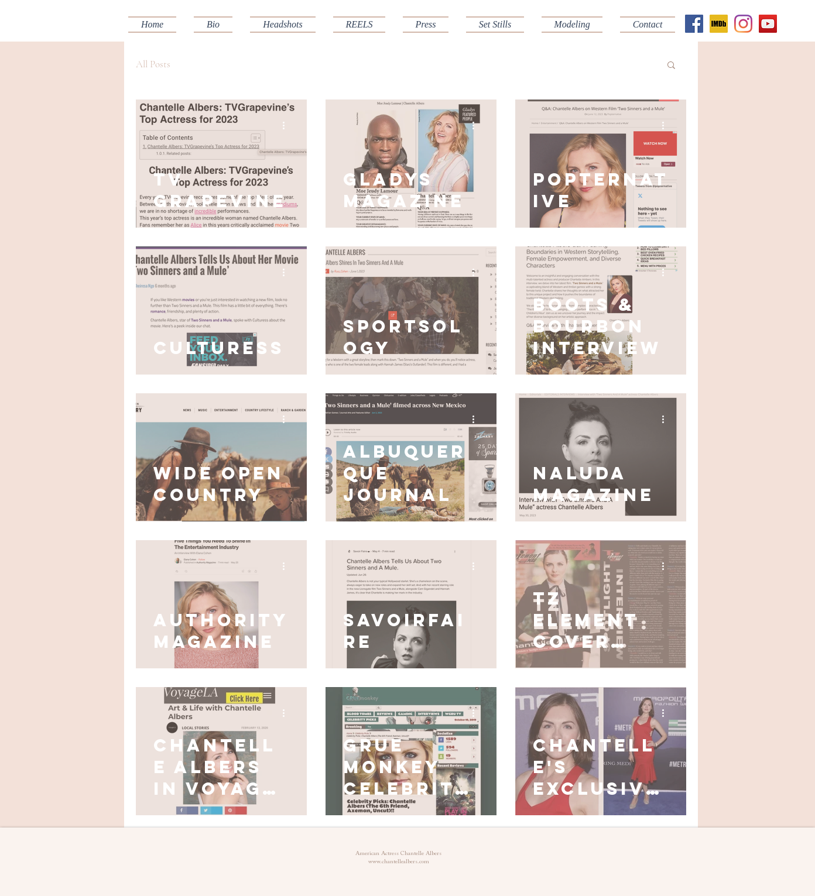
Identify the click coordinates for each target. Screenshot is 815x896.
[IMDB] (719, 24)
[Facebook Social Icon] (694, 24)
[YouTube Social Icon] (768, 24)
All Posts (153, 64)
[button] (359, 24)
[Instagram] (743, 24)
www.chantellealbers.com (398, 862)
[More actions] (287, 125)
